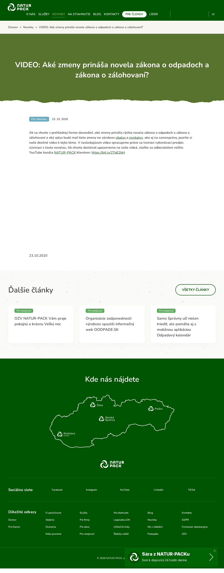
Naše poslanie (53, 534)
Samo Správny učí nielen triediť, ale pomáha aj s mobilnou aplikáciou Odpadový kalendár (178, 327)
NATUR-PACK (65, 152)
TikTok (204, 14)
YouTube (175, 14)
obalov (121, 137)
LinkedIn (158, 489)
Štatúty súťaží (121, 534)
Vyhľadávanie (165, 14)
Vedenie (50, 519)
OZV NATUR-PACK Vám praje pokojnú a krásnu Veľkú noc (40, 321)
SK (213, 14)
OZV (184, 534)
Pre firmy (85, 519)
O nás (30, 14)
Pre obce (84, 526)
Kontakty (111, 14)
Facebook (183, 14)
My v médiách (155, 526)
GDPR (185, 519)
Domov (12, 519)
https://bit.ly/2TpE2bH (108, 152)
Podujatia (153, 534)
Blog (97, 14)
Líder (153, 14)
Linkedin (197, 14)
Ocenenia (51, 526)
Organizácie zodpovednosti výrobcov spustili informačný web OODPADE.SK (110, 324)
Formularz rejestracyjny (195, 526)
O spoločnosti (53, 512)
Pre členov (134, 14)
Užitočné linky (122, 526)
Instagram (190, 14)
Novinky (58, 14)
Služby (43, 14)
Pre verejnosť (87, 534)
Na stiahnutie (79, 14)
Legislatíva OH (122, 519)
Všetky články (195, 290)
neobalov (135, 137)
